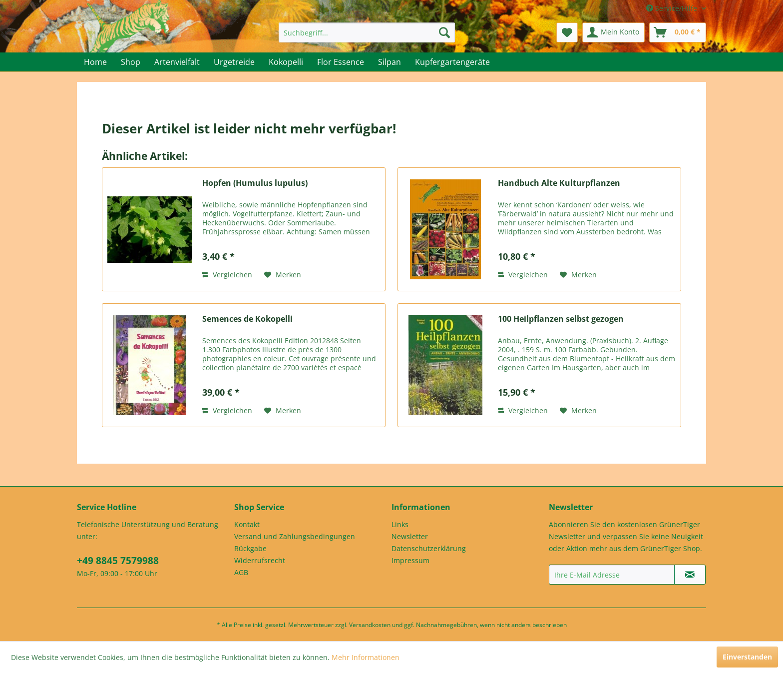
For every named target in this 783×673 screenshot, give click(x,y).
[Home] (95, 61)
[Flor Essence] (340, 61)
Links (400, 524)
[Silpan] (389, 61)
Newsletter (410, 536)
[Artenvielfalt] (177, 61)
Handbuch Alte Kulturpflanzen (559, 183)
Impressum (410, 560)
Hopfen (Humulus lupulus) (255, 183)
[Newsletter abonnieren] (690, 575)
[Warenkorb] (677, 32)
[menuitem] (367, 32)
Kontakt (247, 524)
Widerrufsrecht (259, 560)
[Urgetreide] (234, 61)
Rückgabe (250, 548)
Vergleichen (227, 274)
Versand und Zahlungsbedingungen (294, 536)
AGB (241, 572)
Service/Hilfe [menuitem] (672, 8)
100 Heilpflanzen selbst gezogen (561, 319)
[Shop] (130, 61)
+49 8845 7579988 (118, 560)
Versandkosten (370, 625)
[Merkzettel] (567, 32)
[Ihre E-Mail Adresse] (612, 575)
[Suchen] (444, 32)
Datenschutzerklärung (429, 548)
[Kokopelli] (286, 61)
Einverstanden (747, 657)
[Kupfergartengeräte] (452, 61)
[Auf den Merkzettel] (282, 275)
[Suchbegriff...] (367, 32)
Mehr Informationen (365, 657)
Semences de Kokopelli (247, 319)
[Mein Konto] (613, 32)
